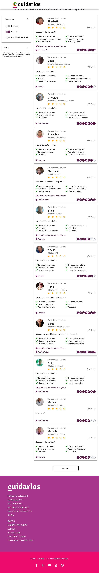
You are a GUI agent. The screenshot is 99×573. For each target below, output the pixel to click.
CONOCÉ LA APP (15, 499)
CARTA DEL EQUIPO (17, 536)
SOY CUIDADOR (15, 503)
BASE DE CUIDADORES (18, 507)
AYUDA (11, 515)
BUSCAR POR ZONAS (17, 525)
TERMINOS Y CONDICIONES (20, 540)
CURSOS (11, 529)
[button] (16, 19)
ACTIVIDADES (14, 533)
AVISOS (11, 521)
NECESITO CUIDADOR (18, 496)
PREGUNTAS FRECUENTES (20, 511)
